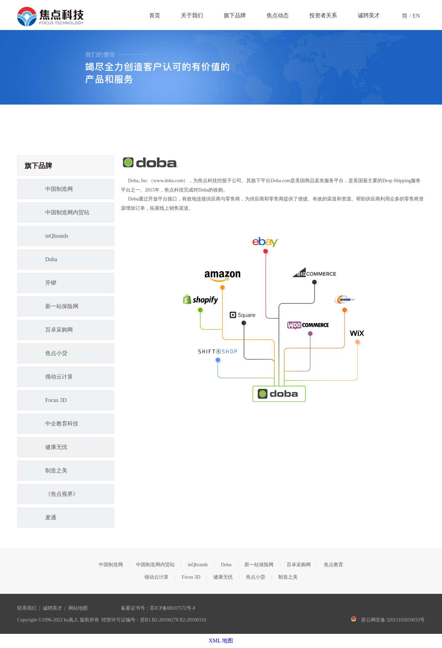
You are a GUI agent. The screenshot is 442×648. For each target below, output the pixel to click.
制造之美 (56, 470)
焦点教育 (333, 564)
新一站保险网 (61, 306)
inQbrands (56, 236)
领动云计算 (59, 377)
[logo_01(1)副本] (150, 162)
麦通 (50, 517)
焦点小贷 (56, 353)
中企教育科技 (61, 423)
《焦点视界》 (61, 494)
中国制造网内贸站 (67, 212)
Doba (51, 259)
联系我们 (27, 608)
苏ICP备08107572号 (170, 608)
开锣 (50, 283)
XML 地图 (221, 641)
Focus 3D (56, 400)
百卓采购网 (59, 330)
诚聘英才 (52, 608)
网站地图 (78, 608)
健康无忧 (56, 447)
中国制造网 (59, 189)
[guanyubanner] (221, 67)
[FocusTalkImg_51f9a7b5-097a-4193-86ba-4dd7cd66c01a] (273, 320)
